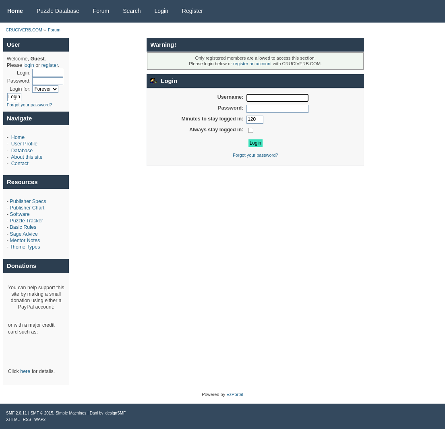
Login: (24, 73)
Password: (19, 81)
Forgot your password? (29, 104)
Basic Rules (23, 227)
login (28, 65)
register (49, 65)
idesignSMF (115, 413)
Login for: (20, 89)
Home (18, 137)
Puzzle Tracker (26, 221)
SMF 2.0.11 (16, 413)
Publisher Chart (27, 208)
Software (19, 214)
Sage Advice (23, 234)
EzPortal (234, 394)
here (25, 371)
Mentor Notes (25, 240)
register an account (252, 63)
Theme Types (25, 247)
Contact (20, 163)
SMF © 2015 (42, 413)
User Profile (24, 144)
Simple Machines (71, 413)
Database (22, 150)
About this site (26, 157)
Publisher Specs (28, 201)
